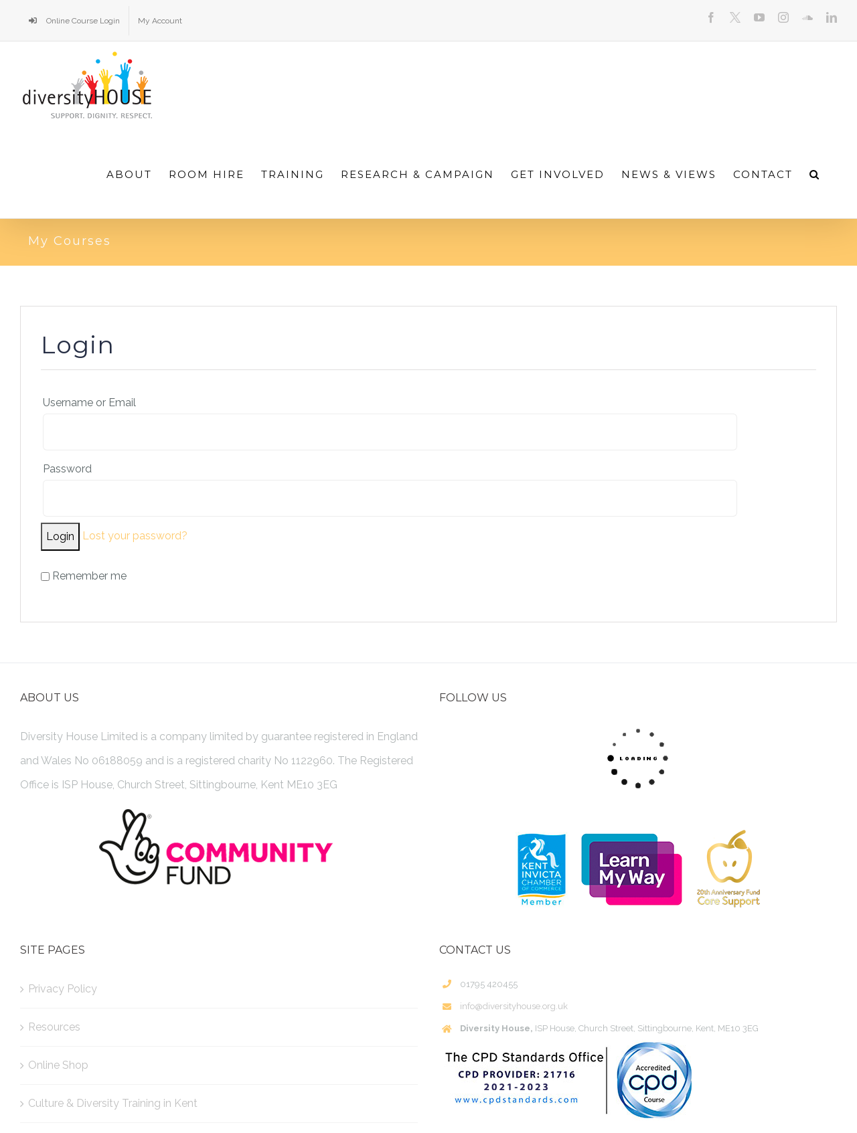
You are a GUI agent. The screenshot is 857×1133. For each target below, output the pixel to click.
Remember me (84, 576)
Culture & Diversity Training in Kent (113, 1103)
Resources (54, 1027)
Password (67, 468)
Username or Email (89, 402)
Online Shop (58, 1065)
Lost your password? (134, 535)
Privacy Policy (62, 988)
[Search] (814, 174)
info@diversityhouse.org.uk (514, 1006)
